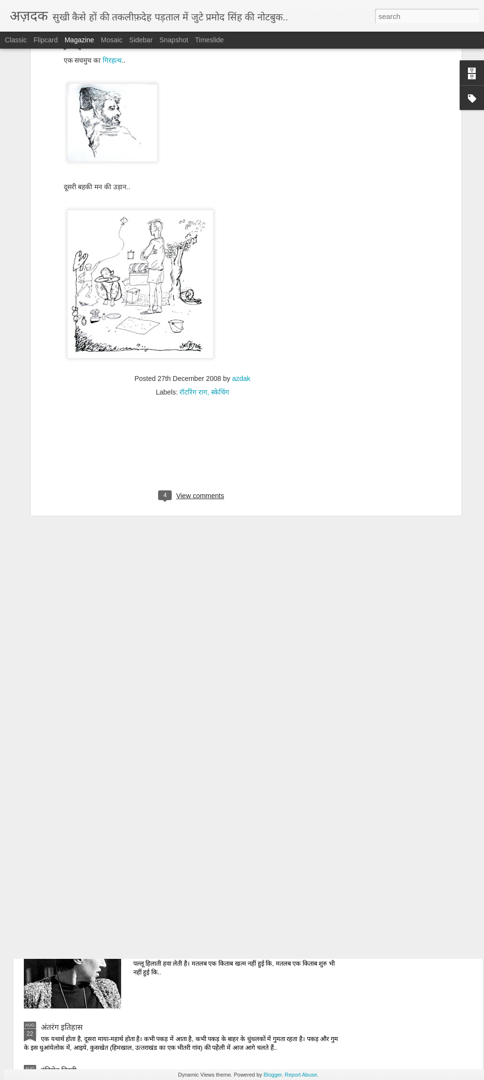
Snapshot (174, 40)
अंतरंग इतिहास (62, 1027)
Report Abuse (301, 1075)
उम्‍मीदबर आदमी (173, 696)
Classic (16, 40)
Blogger (273, 1075)
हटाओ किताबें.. (171, 917)
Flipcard (46, 40)
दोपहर (159, 806)
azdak (241, 259)
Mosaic (111, 40)
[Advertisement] (192, 336)
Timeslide (209, 40)
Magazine (79, 40)
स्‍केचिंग (220, 273)
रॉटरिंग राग (193, 273)
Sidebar (141, 40)
